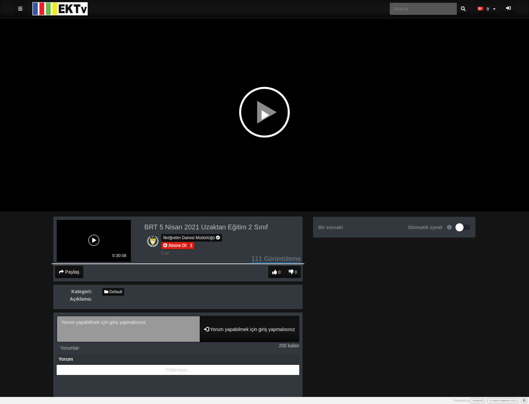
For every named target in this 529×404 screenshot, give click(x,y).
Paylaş (69, 272)
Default (113, 291)
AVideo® (477, 400)
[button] (175, 245)
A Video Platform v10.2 (503, 400)
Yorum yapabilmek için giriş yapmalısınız (128, 329)
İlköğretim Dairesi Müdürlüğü (191, 237)
